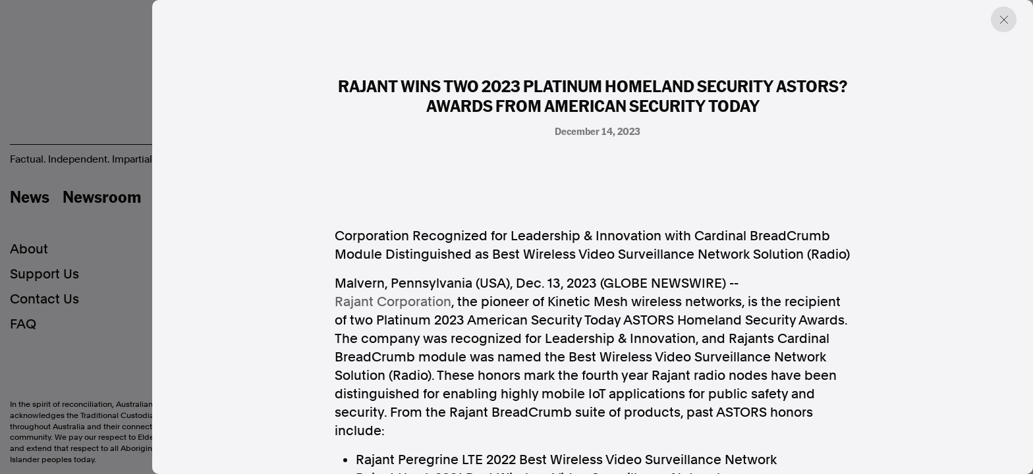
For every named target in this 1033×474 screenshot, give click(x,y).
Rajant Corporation (393, 301)
